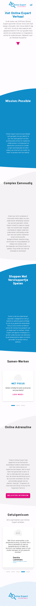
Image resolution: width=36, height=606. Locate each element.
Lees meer (18, 395)
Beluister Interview (18, 496)
